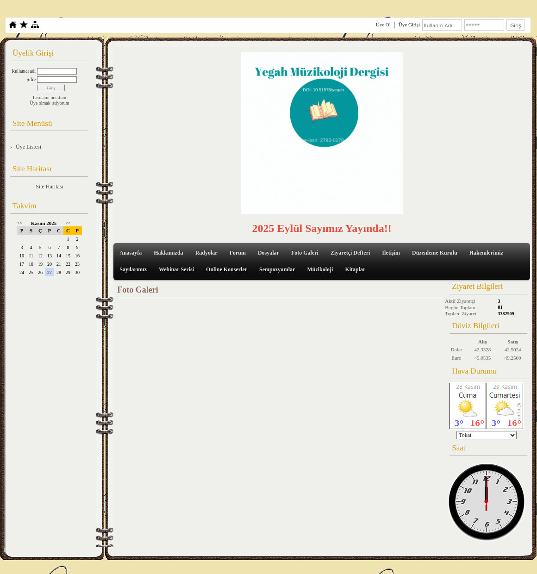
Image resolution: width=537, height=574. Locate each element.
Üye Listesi (28, 147)
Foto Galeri (304, 253)
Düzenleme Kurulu (434, 253)
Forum (238, 253)
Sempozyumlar (277, 269)
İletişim (391, 253)
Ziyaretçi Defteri (350, 253)
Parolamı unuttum (49, 97)
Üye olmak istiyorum (49, 103)
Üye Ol (383, 24)
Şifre (31, 79)
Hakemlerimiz (486, 253)
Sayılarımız (133, 269)
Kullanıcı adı (24, 71)
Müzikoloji (320, 269)
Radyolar (206, 253)
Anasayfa (130, 253)
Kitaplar (355, 269)
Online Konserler (226, 269)
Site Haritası (49, 186)
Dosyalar (268, 253)
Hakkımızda (168, 253)
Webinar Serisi (176, 269)
